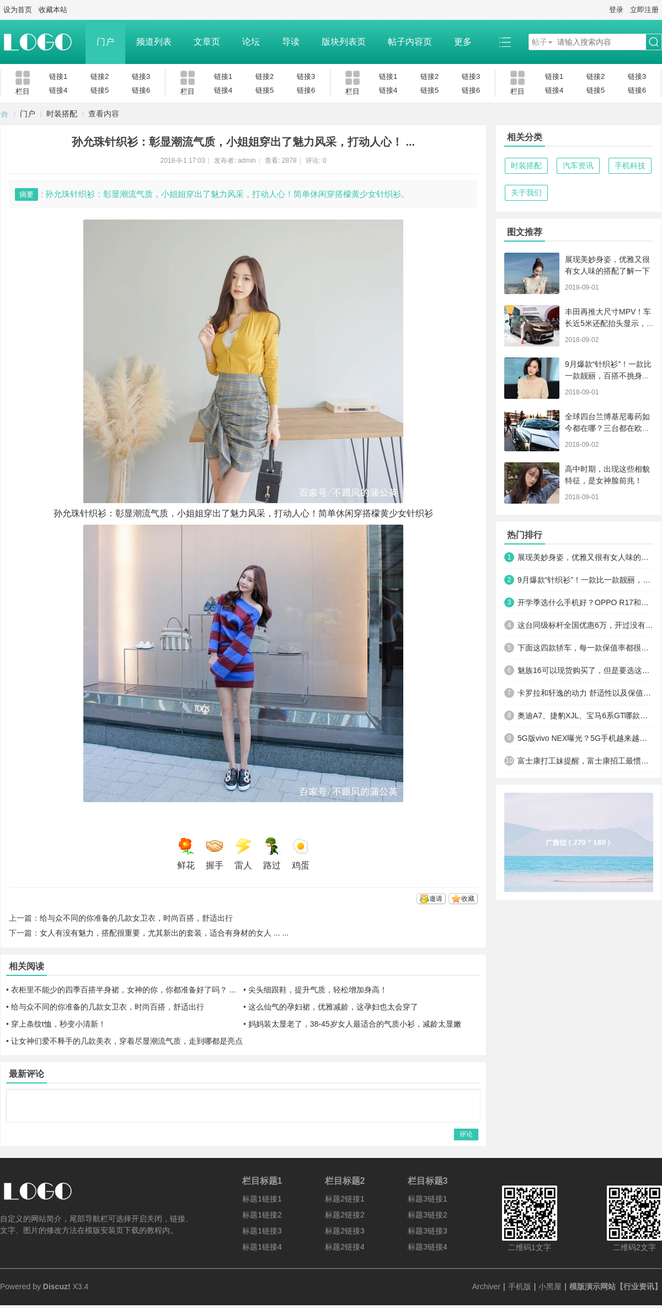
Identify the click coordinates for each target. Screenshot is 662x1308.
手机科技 (630, 165)
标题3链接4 (427, 1246)
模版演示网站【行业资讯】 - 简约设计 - (4, 114)
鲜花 (186, 853)
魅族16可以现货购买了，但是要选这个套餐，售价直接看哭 (585, 670)
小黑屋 (550, 1286)
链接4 (58, 90)
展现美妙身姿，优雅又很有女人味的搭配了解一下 (585, 557)
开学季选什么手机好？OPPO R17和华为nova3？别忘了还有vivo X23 (585, 602)
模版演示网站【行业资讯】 (615, 1286)
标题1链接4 (262, 1246)
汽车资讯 (578, 165)
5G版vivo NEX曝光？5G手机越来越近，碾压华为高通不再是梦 (585, 738)
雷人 (243, 853)
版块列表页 (344, 41)
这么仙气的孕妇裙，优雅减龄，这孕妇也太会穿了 (333, 1006)
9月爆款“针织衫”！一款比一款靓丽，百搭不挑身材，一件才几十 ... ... (608, 376)
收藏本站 (53, 10)
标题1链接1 (262, 1198)
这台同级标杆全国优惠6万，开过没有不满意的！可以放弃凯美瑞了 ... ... (585, 625)
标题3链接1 (427, 1198)
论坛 (251, 41)
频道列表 (154, 41)
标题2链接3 (345, 1230)
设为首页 (17, 10)
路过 (272, 853)
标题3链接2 (427, 1214)
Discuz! (57, 1286)
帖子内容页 (410, 41)
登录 (616, 10)
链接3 (141, 76)
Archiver (486, 1286)
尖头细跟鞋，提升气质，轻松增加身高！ (317, 989)
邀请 (435, 899)
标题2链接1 (345, 1198)
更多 (463, 41)
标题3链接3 (427, 1230)
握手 (214, 853)
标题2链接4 (345, 1246)
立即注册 (644, 10)
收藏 (467, 899)
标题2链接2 (345, 1214)
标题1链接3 (262, 1230)
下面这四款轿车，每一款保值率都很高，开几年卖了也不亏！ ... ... (585, 647)
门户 (105, 41)
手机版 (519, 1286)
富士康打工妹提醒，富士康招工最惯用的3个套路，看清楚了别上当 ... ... (585, 760)
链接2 (99, 76)
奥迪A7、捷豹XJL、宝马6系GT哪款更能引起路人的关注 (585, 715)
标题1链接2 (262, 1214)
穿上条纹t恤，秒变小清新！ (58, 1023)
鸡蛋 (300, 853)
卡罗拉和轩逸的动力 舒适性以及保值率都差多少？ (585, 692)
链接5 (99, 90)
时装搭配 (61, 113)
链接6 (141, 90)
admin (247, 160)
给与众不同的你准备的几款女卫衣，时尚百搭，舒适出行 (136, 918)
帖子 (539, 42)
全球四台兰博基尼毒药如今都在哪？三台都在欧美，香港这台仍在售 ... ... (608, 428)
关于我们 (526, 192)
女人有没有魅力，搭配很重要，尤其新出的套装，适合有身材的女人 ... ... (164, 932)
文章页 (207, 41)
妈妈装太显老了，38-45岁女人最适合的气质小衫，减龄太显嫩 (354, 1023)
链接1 (58, 76)
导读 (291, 41)
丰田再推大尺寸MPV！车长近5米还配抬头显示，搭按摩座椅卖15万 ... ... (608, 323)
